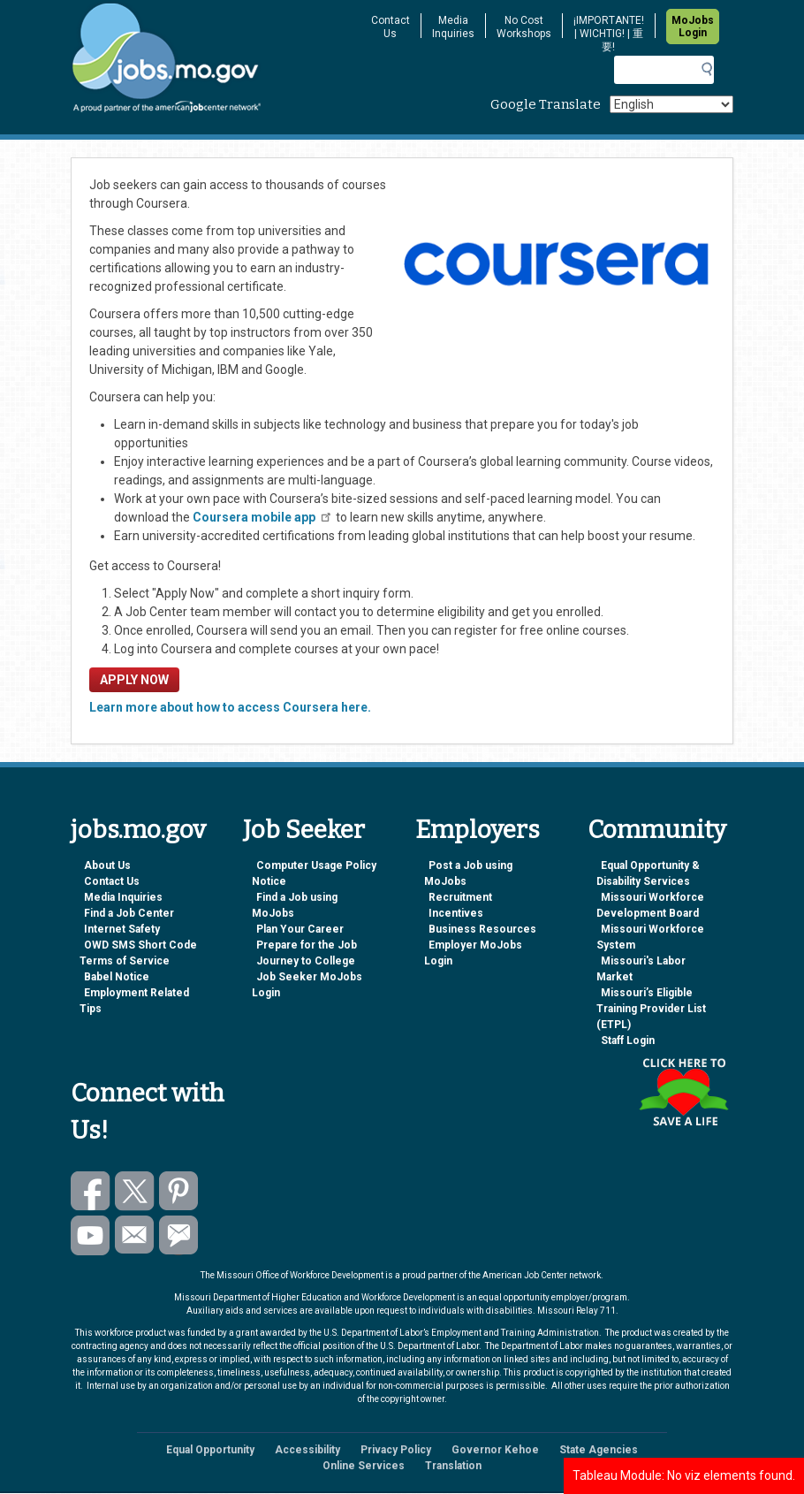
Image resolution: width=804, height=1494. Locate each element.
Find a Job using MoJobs (295, 905)
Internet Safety (122, 929)
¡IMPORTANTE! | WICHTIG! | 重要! (608, 33)
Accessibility (307, 1450)
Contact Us (390, 27)
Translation (453, 1466)
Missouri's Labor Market (641, 969)
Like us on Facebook (90, 1191)
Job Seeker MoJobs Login (307, 985)
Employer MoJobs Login (473, 953)
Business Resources (482, 929)
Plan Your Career (300, 929)
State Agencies (598, 1450)
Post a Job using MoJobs (468, 873)
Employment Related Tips (134, 1001)
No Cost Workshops (524, 27)
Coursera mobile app (263, 517)
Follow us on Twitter (135, 1191)
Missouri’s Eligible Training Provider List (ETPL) (651, 1009)
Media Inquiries (453, 27)
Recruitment (460, 897)
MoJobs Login (692, 26)
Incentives (456, 913)
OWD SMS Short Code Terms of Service (138, 953)
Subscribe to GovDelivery (179, 1235)
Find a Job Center (129, 913)
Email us (135, 1235)
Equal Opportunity (210, 1450)
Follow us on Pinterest (179, 1191)
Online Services (363, 1466)
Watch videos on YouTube (90, 1235)
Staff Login (628, 1040)
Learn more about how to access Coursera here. (230, 707)
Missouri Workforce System (650, 937)
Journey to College (305, 961)
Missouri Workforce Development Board (650, 905)
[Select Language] (671, 104)
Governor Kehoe (495, 1450)
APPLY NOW (134, 680)
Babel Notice (116, 977)
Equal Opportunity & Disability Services (648, 873)
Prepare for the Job (306, 945)
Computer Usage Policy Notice (314, 873)
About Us (107, 865)
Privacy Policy (395, 1450)
